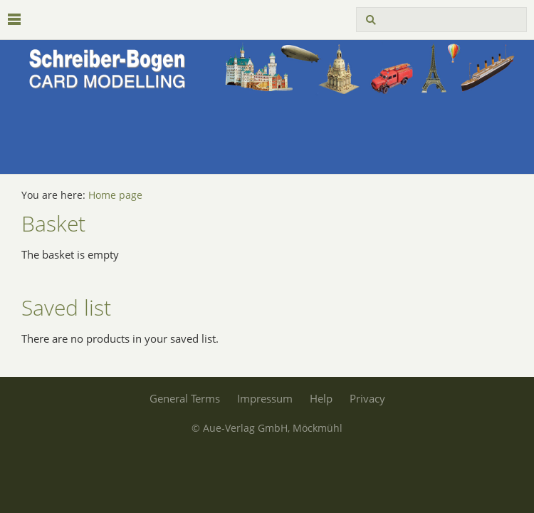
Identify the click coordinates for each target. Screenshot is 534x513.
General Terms (185, 398)
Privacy (367, 398)
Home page (115, 195)
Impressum (265, 398)
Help (321, 398)
